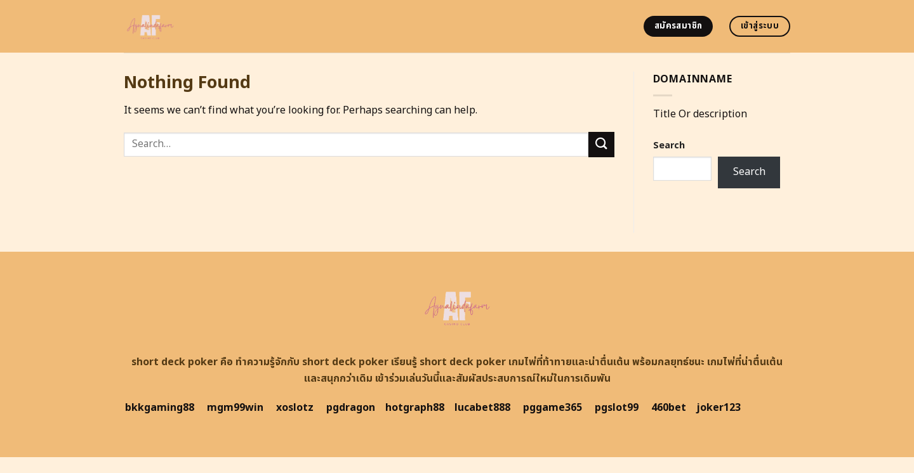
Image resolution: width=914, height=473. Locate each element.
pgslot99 (617, 407)
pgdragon (350, 407)
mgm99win (235, 407)
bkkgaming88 (159, 407)
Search (669, 145)
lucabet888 (482, 407)
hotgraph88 (414, 407)
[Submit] (601, 144)
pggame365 (552, 407)
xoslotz (295, 407)
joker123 (718, 407)
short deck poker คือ (182, 362)
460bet (668, 407)
